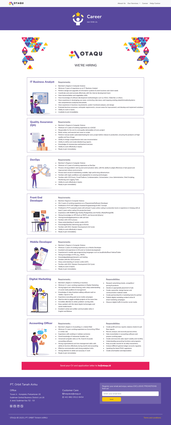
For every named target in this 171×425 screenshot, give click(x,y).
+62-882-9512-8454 (74, 397)
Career (145, 3)
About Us (122, 3)
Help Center (155, 3)
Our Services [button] (133, 3)
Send (111, 399)
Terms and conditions (152, 417)
